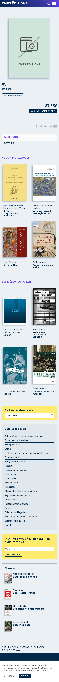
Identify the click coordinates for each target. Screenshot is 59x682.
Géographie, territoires (15, 461)
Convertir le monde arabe (43, 266)
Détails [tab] (9, 143)
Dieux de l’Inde (11, 265)
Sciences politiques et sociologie (21, 516)
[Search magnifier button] (52, 415)
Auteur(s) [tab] (11, 136)
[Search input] (27, 415)
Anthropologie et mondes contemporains (24, 436)
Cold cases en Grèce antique (14, 393)
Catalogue (26, 647)
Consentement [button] (10, 676)
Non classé (10, 487)
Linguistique (10, 474)
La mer (7, 335)
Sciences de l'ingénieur (16, 512)
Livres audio (10, 478)
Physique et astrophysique (17, 495)
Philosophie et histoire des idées (21, 491)
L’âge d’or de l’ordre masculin (43, 393)
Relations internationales (16, 504)
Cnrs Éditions (10, 647)
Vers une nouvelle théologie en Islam (43, 212)
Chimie (8, 449)
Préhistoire (10, 499)
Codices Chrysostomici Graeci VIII (11, 213)
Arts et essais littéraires (16, 440)
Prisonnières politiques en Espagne (40, 334)
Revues (8, 508)
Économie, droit (12, 457)
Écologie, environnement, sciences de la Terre (26, 453)
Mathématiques (12, 482)
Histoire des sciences (15, 470)
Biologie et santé (13, 444)
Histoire (8, 465)
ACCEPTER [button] (25, 676)
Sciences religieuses (13, 95)
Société (8, 525)
